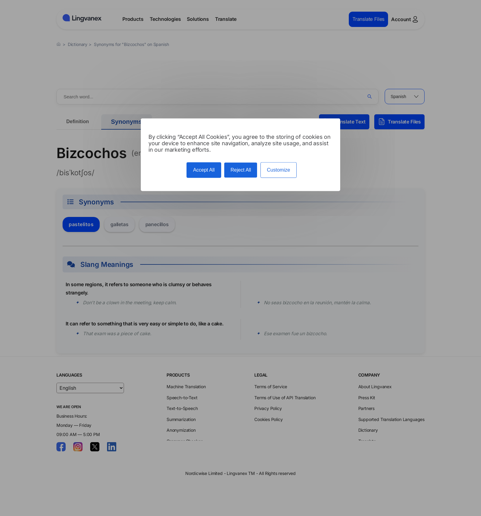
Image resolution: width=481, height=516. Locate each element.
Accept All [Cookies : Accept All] (203, 170)
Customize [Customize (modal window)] (278, 170)
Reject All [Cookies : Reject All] (240, 170)
